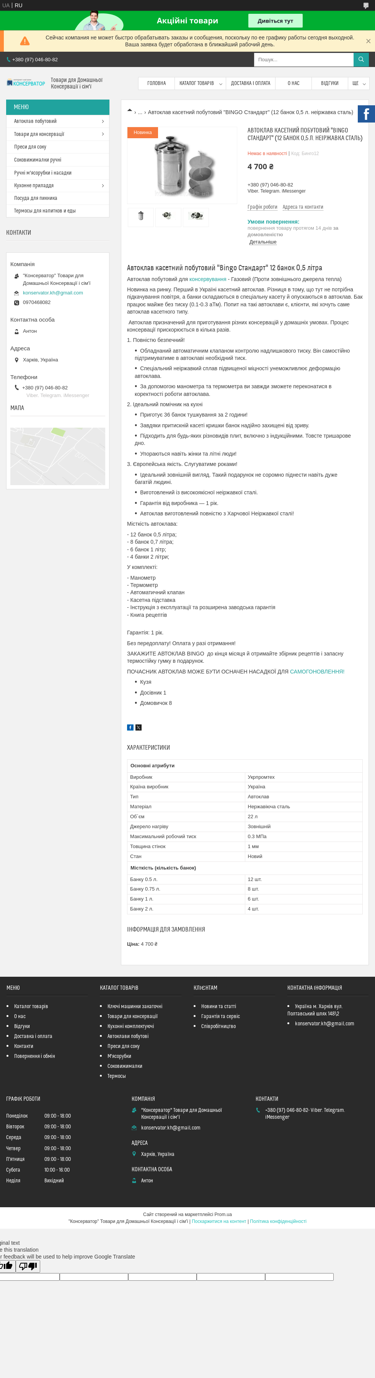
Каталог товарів (196, 83)
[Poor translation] (28, 1266)
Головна (156, 83)
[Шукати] (361, 60)
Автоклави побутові (128, 1036)
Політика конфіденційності (278, 1221)
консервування (208, 279)
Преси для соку (30, 147)
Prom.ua (223, 1214)
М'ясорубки (119, 1056)
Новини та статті (218, 1007)
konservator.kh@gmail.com (53, 293)
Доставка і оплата (250, 83)
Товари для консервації (39, 134)
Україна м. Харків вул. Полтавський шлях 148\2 (315, 1010)
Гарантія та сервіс (220, 1016)
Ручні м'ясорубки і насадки (43, 173)
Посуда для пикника (35, 198)
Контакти (23, 1046)
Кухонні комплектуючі (131, 1026)
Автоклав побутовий (35, 121)
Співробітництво (218, 1026)
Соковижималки (125, 1066)
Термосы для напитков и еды (45, 211)
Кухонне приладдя (34, 186)
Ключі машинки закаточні (135, 1007)
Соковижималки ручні (37, 160)
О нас (294, 83)
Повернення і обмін (34, 1056)
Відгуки (330, 83)
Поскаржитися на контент (219, 1221)
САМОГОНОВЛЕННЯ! (317, 672)
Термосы (117, 1076)
